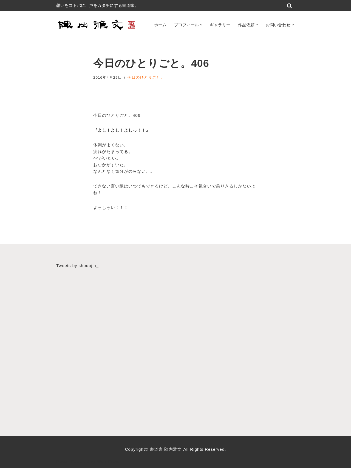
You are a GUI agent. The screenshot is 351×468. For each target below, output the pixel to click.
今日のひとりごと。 (146, 77)
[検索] (289, 5)
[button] (201, 25)
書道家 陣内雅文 (166, 449)
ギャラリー (220, 24)
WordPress (108, 461)
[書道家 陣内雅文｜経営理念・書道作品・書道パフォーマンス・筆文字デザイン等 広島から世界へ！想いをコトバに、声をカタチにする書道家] (97, 25)
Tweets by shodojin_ (77, 265)
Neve (61, 461)
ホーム (160, 24)
